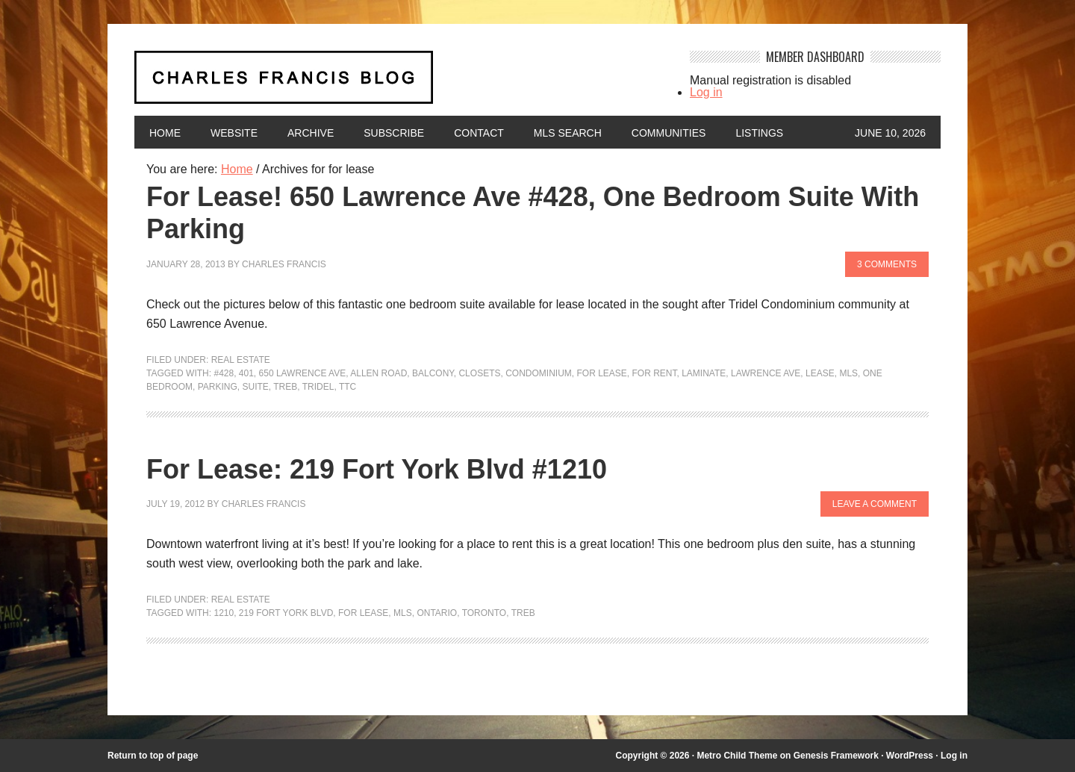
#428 (224, 373)
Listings (759, 133)
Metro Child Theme (737, 755)
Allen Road (378, 373)
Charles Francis (284, 264)
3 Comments (887, 264)
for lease (601, 373)
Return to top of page (153, 755)
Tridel (318, 387)
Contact (479, 133)
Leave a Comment (874, 504)
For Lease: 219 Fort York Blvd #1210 (376, 469)
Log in (706, 92)
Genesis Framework (836, 755)
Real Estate (240, 360)
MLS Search (568, 133)
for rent (654, 373)
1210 (224, 613)
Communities (669, 133)
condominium (538, 373)
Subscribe (394, 133)
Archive (310, 133)
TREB (285, 387)
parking (217, 387)
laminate (704, 373)
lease (820, 373)
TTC (347, 387)
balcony (433, 373)
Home (165, 133)
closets (479, 373)
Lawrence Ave (765, 373)
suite (255, 387)
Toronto (484, 613)
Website (234, 133)
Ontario (437, 613)
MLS (848, 373)
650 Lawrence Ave (302, 373)
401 (246, 373)
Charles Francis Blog (398, 83)
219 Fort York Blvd (286, 613)
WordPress (909, 755)
